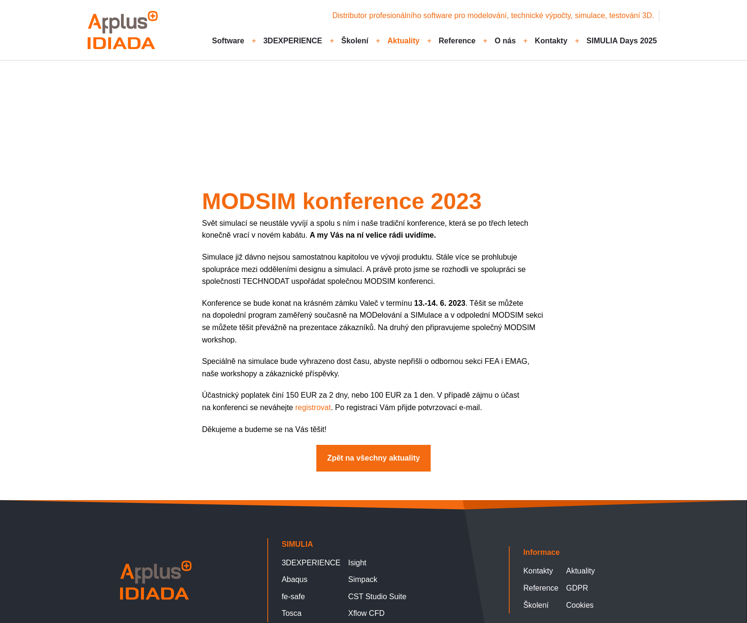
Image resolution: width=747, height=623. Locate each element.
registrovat (313, 407)
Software (228, 41)
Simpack (362, 579)
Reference (457, 41)
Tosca (292, 613)
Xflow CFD (366, 613)
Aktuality (403, 41)
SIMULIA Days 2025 (621, 41)
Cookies (580, 605)
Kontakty (551, 41)
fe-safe (293, 597)
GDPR (577, 588)
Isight (357, 563)
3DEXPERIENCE (293, 41)
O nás (505, 41)
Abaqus (294, 579)
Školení (354, 41)
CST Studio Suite (377, 597)
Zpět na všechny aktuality (145, 108)
